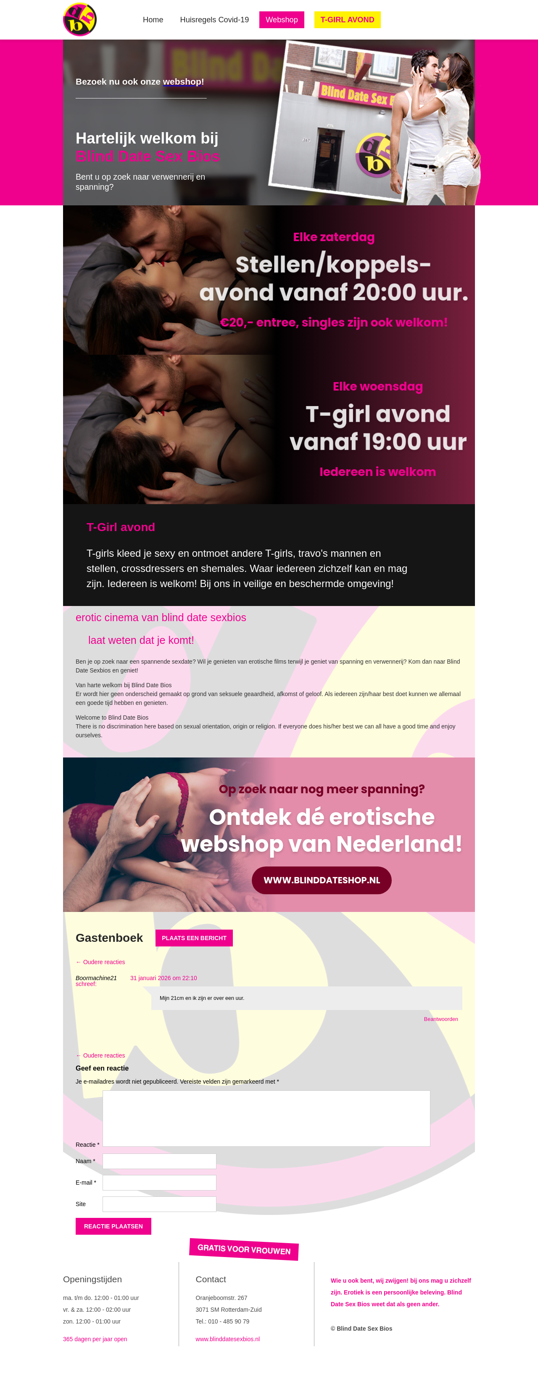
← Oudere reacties (100, 962)
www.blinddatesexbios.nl (228, 1339)
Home (153, 20)
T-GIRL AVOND (347, 20)
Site (81, 1204)
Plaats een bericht (194, 938)
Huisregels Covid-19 (214, 20)
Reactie (88, 1145)
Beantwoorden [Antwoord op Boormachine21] (441, 1019)
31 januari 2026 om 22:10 (163, 978)
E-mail (86, 1182)
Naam (85, 1161)
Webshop (282, 20)
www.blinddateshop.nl (322, 880)
